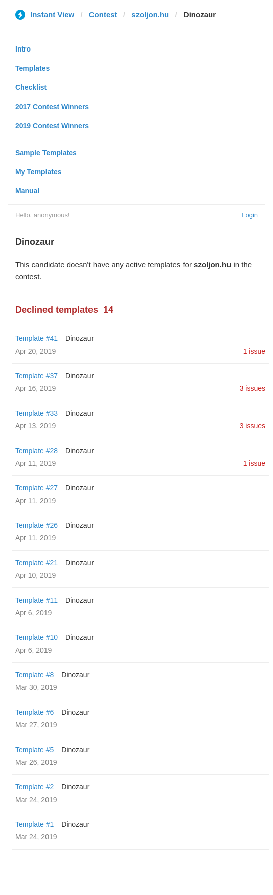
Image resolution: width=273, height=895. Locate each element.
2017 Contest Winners (52, 107)
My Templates (38, 172)
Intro (23, 49)
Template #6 (34, 712)
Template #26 (36, 525)
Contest (103, 14)
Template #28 (36, 450)
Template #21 (36, 563)
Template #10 (36, 637)
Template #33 (36, 413)
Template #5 (34, 749)
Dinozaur (79, 338)
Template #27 (36, 488)
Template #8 (34, 675)
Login (250, 215)
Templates (32, 68)
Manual (27, 191)
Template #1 (34, 824)
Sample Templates (46, 152)
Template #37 (36, 376)
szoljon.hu (150, 14)
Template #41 (36, 338)
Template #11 (36, 600)
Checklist (31, 87)
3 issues (252, 388)
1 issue (254, 351)
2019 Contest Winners (52, 126)
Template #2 (34, 787)
